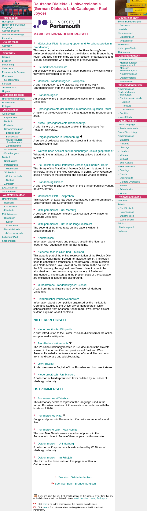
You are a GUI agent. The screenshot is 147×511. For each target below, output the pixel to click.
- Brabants (123, 139)
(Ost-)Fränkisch (10, 187)
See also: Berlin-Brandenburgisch (75, 483)
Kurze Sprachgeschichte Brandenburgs (61, 123)
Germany (7, 45)
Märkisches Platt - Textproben (56, 196)
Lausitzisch (123, 29)
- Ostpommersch (127, 77)
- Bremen (124, 102)
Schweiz (6, 83)
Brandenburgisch (48, 95)
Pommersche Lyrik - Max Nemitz (57, 429)
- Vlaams (123, 155)
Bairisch (6, 157)
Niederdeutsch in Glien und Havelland (61, 251)
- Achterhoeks (125, 189)
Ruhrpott (6, 106)
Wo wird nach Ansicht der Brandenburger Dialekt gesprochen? (76, 150)
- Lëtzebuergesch (12, 233)
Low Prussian (46, 363)
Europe (6, 49)
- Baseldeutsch (11, 133)
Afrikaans (123, 200)
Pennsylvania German (13, 72)
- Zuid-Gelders (125, 162)
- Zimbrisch (8, 184)
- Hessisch (8, 202)
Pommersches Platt (50, 415)
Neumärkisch (46, 238)
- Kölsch (7, 221)
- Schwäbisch (9, 149)
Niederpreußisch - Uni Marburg (56, 374)
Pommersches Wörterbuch (54, 398)
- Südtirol (8, 180)
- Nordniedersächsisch (130, 98)
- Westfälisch (125, 117)
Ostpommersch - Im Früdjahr (55, 457)
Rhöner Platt (8, 102)
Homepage (8, 21)
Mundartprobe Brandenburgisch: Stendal (62, 285)
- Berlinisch (124, 25)
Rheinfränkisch (10, 199)
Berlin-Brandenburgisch (130, 21)
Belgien (6, 57)
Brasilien (6, 61)
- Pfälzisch (8, 210)
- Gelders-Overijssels (129, 181)
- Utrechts (123, 151)
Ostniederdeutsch (127, 59)
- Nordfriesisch (125, 208)
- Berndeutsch (10, 136)
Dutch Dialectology (127, 132)
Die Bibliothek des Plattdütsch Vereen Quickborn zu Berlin (73, 164)
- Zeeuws (123, 159)
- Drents (122, 174)
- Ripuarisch (8, 218)
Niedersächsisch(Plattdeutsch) (126, 93)
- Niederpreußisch (127, 74)
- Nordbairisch (9, 161)
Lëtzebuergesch (126, 227)
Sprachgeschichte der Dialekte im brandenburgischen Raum (74, 109)
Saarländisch (9, 241)
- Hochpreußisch (127, 48)
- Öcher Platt (10, 225)
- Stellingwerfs (125, 178)
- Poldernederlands (128, 128)
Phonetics (7, 38)
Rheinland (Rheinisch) (13, 98)
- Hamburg (124, 105)
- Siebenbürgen (10, 80)
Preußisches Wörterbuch (53, 343)
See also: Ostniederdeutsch (75, 477)
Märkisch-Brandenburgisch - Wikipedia (61, 81)
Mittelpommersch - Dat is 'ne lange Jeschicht (65, 224)
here (45, 504)
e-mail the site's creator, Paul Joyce (90, 498)
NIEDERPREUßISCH (49, 320)
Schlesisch (123, 44)
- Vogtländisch (125, 40)
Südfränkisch (9, 191)
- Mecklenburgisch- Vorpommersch (128, 63)
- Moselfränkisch (11, 229)
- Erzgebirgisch (126, 37)
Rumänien (7, 76)
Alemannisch (8, 113)
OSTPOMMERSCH (48, 389)
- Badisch (7, 121)
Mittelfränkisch (9, 214)
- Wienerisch (10, 168)
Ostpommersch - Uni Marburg (56, 443)
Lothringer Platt (10, 237)
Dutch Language (126, 124)
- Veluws (122, 193)
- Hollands (123, 143)
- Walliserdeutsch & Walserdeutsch (13, 141)
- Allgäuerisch (9, 117)
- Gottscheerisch (12, 176)
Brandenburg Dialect (50, 182)
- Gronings (123, 170)
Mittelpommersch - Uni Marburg (57, 210)
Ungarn (6, 91)
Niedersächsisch (126, 166)
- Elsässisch (8, 125)
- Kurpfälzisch (9, 206)
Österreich (7, 68)
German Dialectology (13, 34)
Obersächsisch (125, 33)
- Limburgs (123, 147)
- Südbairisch (9, 172)
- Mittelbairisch (10, 164)
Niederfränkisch (126, 89)
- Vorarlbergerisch (11, 153)
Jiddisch (122, 223)
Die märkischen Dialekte (52, 67)
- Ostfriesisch (126, 109)
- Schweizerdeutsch (12, 129)
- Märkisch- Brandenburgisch (127, 69)
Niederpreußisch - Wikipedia (55, 329)
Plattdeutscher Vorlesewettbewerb (58, 299)
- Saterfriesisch (126, 212)
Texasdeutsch (9, 87)
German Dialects (10, 30)
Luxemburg (8, 64)
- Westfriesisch (126, 219)
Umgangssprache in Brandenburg (58, 136)
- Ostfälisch (124, 113)
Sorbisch (122, 231)
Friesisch (122, 204)
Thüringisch (124, 52)
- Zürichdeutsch (11, 145)
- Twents (122, 185)
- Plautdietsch (125, 81)
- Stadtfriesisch (126, 216)
